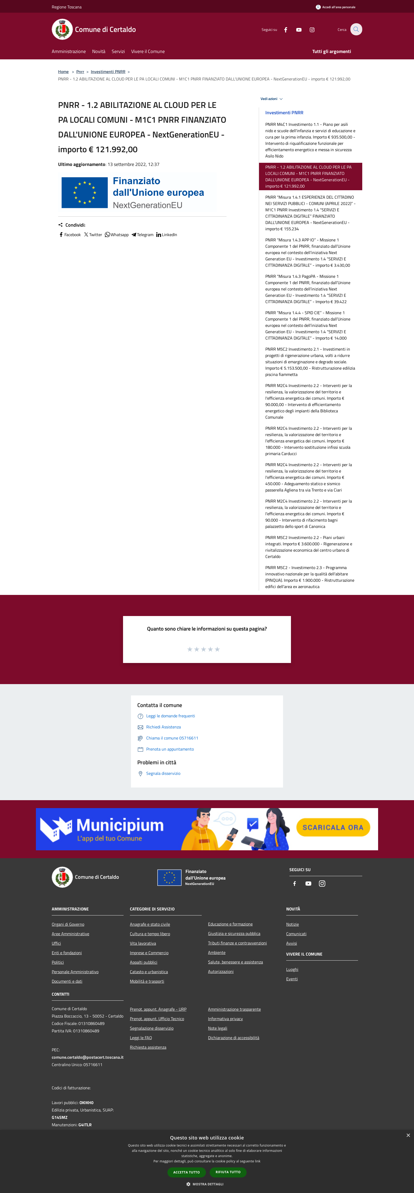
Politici (58, 962)
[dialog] (207, 1161)
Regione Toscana (67, 7)
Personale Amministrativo (75, 971)
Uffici (56, 943)
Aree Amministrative (70, 933)
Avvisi (291, 943)
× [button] (408, 1136)
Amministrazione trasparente (234, 1009)
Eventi (292, 979)
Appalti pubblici (143, 962)
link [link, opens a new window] (258, 1161)
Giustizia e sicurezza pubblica (234, 933)
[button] (207, 1184)
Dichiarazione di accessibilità (233, 1037)
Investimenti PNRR (108, 71)
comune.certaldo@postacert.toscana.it (88, 1057)
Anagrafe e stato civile (150, 924)
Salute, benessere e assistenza (235, 962)
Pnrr (80, 71)
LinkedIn (166, 234)
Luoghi (292, 969)
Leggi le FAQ (141, 1037)
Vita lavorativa (143, 943)
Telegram (142, 234)
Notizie (292, 924)
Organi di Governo (68, 924)
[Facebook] (282, 29)
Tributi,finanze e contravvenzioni (237, 943)
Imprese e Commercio (149, 952)
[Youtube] (295, 29)
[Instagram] (309, 29)
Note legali (217, 1028)
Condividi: (71, 225)
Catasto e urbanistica (149, 971)
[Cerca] (356, 29)
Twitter (92, 234)
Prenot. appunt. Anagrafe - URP (158, 1009)
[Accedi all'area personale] (335, 7)
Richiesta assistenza (148, 1047)
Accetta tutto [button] (186, 1172)
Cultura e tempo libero (150, 933)
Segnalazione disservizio (151, 1028)
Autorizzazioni (221, 971)
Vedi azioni (272, 99)
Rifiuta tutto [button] (228, 1172)
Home (63, 71)
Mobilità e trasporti (147, 981)
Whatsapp (116, 234)
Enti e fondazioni (67, 952)
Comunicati (296, 933)
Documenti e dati (67, 981)
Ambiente (216, 952)
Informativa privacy (225, 1018)
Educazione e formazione (230, 924)
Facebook (69, 234)
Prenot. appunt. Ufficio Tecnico (157, 1018)
